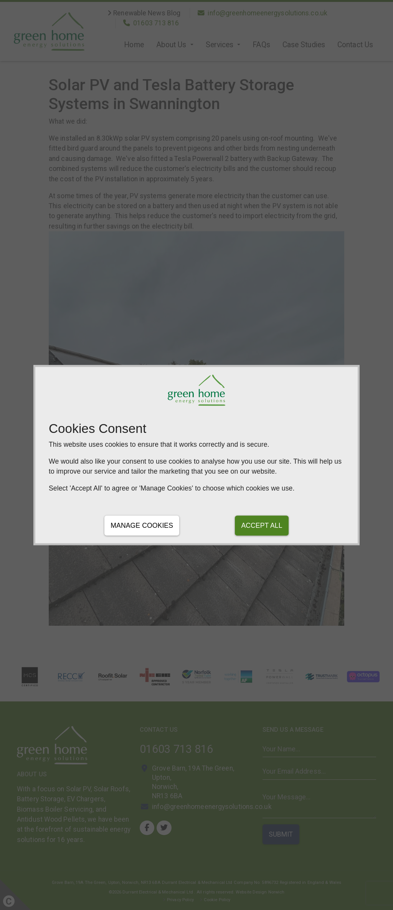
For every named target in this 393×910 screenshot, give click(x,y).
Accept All (261, 525)
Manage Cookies (142, 525)
